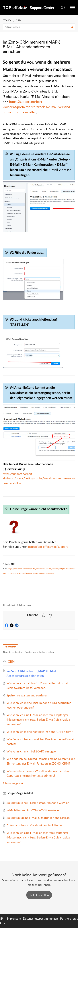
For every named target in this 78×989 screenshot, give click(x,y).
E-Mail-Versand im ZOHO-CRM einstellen (33, 810)
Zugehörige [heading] (20, 793)
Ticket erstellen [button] (39, 895)
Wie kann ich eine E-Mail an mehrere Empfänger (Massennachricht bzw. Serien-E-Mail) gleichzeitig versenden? (38, 719)
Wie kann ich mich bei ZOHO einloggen (32, 751)
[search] (39, 26)
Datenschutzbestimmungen (40, 919)
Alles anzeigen (13, 783)
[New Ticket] (39, 895)
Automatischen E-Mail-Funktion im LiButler (34, 825)
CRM (19, 20)
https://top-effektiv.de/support (48, 547)
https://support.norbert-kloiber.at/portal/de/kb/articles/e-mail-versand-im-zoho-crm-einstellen (37, 106)
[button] (63, 7)
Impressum (14, 919)
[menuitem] (63, 7)
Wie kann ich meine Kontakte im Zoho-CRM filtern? (40, 732)
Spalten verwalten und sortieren (27, 695)
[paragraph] (39, 329)
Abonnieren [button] (10, 646)
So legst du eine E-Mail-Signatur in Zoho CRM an (38, 803)
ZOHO (7, 20)
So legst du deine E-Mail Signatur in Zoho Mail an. (38, 818)
